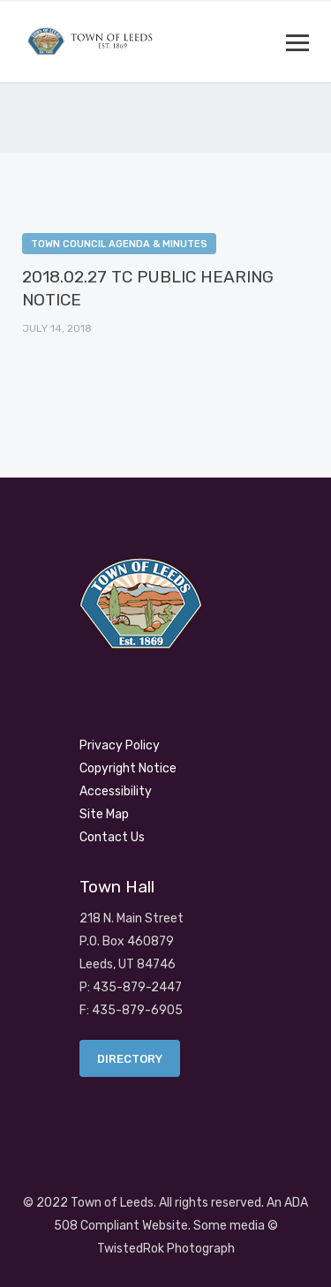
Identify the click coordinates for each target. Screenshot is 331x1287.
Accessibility (115, 791)
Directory (129, 1058)
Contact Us (112, 837)
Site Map (104, 814)
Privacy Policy (119, 745)
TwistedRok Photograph (166, 1248)
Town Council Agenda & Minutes (119, 244)
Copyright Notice (128, 768)
